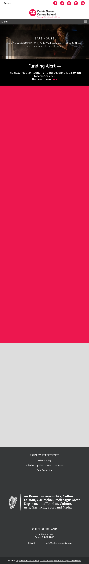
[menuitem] (7, 3)
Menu (4, 21)
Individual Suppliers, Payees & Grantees (44, 465)
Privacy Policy (44, 460)
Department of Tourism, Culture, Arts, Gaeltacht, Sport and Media (48, 560)
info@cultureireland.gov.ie (59, 542)
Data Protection (44, 470)
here (54, 79)
